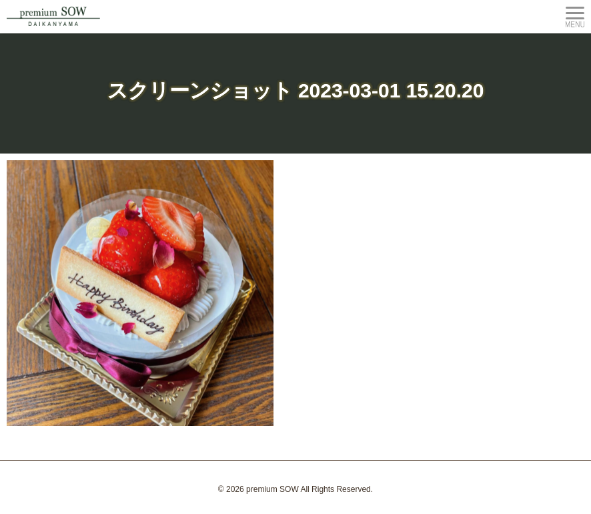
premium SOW (272, 489)
